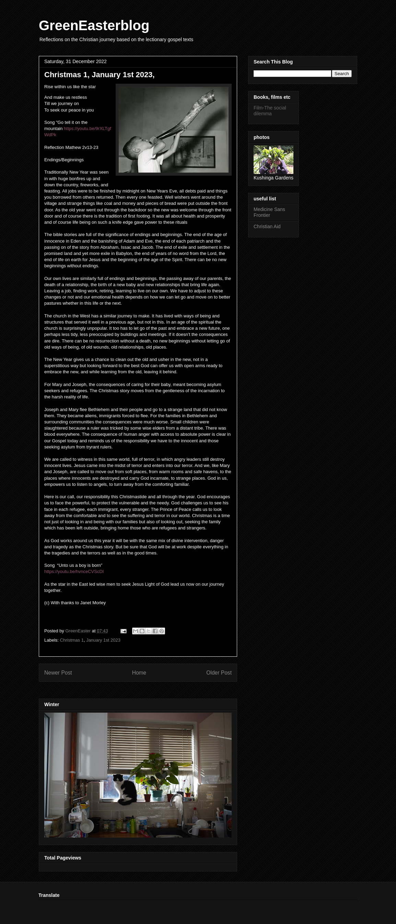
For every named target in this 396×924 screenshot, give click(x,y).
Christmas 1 (72, 640)
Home (139, 673)
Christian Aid (267, 226)
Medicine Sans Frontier (269, 212)
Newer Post (58, 673)
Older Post (219, 673)
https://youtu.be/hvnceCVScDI (74, 571)
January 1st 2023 (103, 640)
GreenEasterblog (94, 25)
